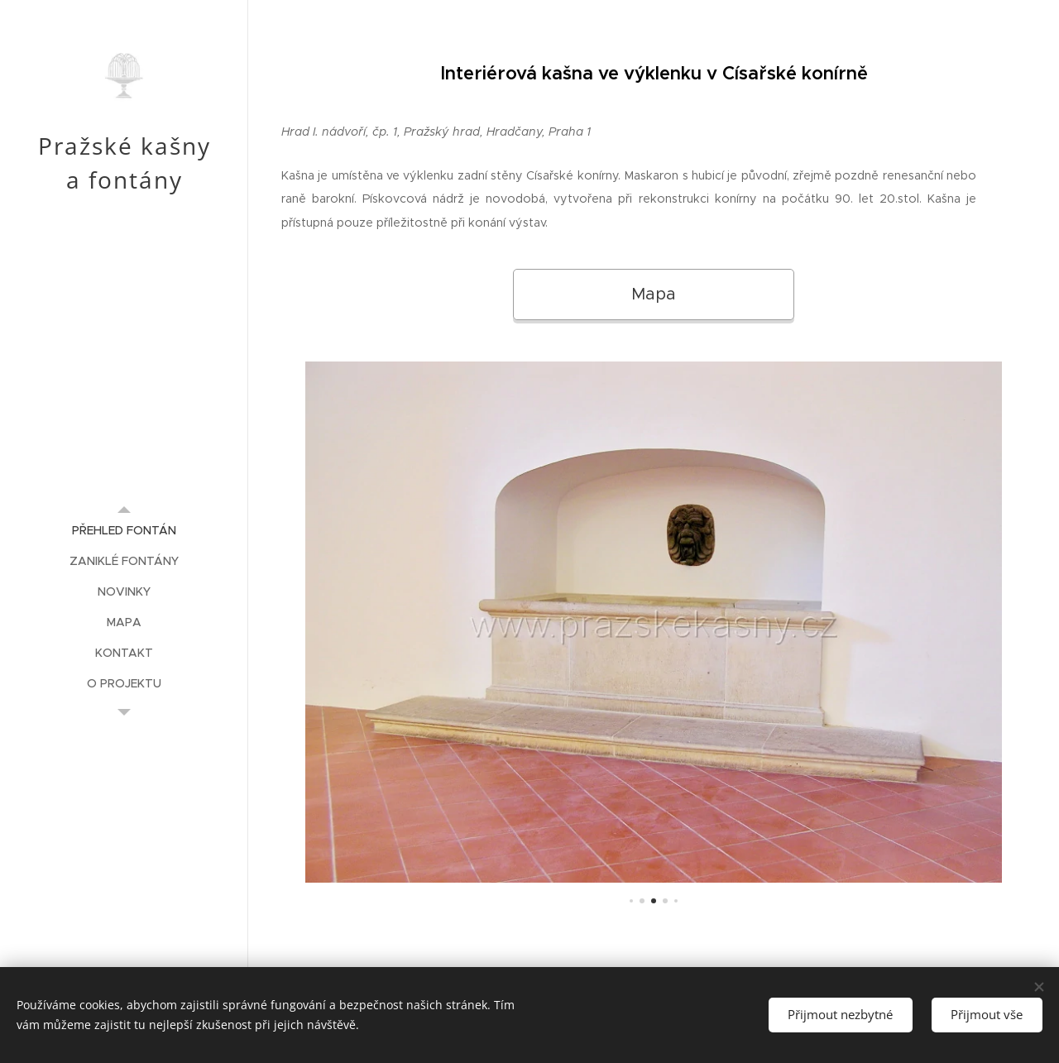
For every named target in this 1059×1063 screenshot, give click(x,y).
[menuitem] (124, 530)
